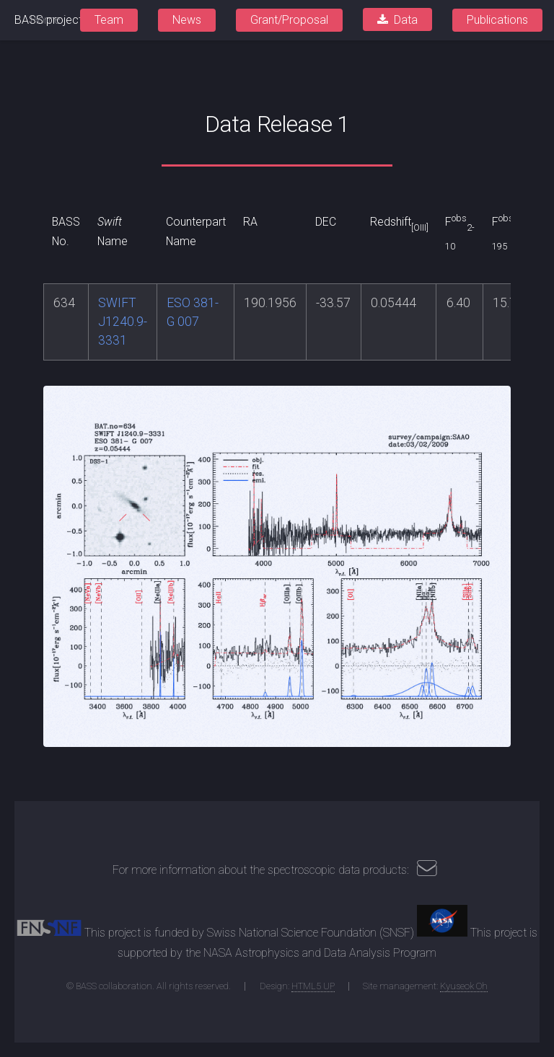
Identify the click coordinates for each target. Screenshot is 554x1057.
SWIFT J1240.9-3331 (122, 322)
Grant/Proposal (289, 20)
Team (108, 20)
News (186, 20)
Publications (497, 20)
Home (45, 20)
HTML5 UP (313, 986)
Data (406, 20)
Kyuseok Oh (464, 986)
